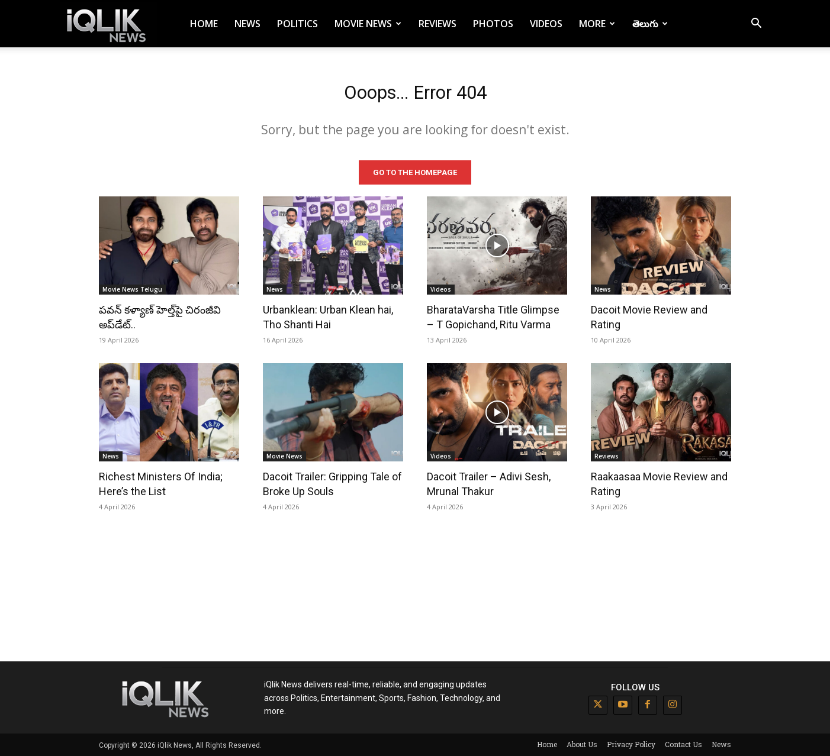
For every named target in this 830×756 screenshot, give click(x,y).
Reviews (437, 23)
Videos (546, 23)
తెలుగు (650, 23)
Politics (297, 23)
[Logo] (108, 24)
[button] (756, 24)
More (597, 23)
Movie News (367, 23)
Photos (493, 23)
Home (204, 23)
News (247, 23)
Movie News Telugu (132, 289)
